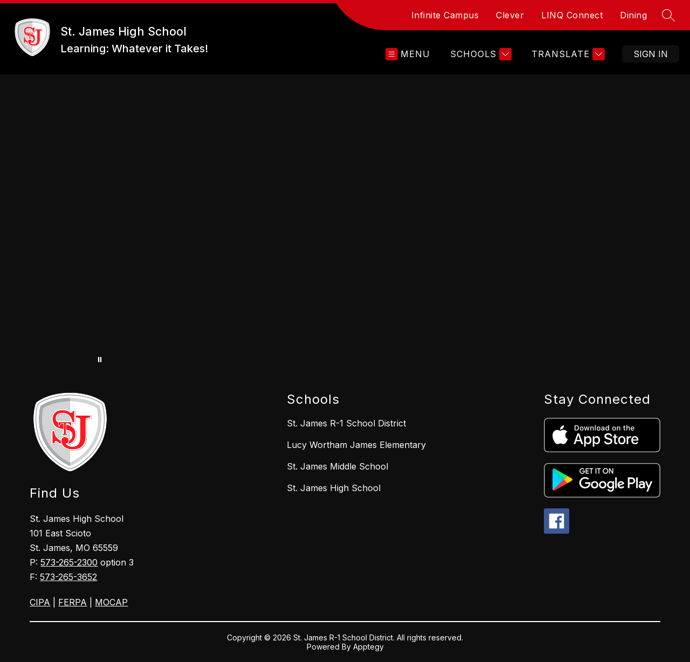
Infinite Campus (445, 15)
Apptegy (368, 646)
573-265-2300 (69, 562)
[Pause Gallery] (99, 359)
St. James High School (334, 487)
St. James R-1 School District (346, 423)
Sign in (650, 54)
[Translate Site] (567, 54)
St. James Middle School (337, 466)
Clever (510, 15)
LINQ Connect (572, 15)
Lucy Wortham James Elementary (356, 444)
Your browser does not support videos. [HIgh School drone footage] (345, 222)
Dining (633, 15)
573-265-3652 (68, 576)
